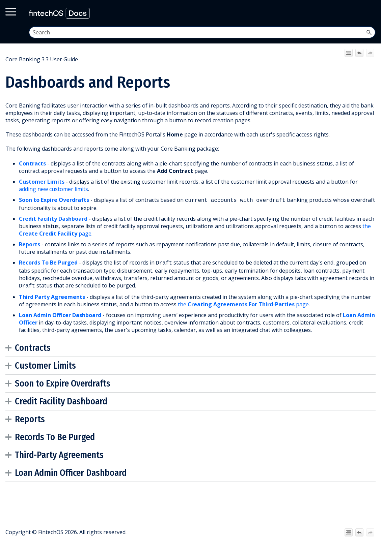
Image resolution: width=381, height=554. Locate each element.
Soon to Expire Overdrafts (54, 200)
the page (243, 302)
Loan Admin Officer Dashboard (71, 470)
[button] (369, 32)
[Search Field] (202, 32)
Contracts (32, 163)
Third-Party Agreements (59, 453)
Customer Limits (41, 181)
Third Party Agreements (52, 295)
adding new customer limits (53, 189)
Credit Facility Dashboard (53, 218)
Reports (29, 243)
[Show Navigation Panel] (369, 13)
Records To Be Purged (48, 262)
